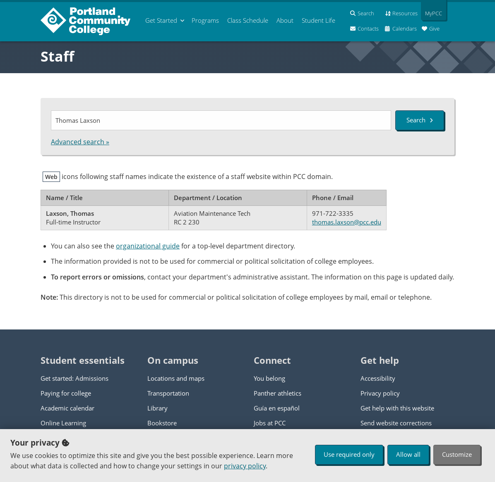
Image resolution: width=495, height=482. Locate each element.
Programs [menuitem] (205, 20)
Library (157, 408)
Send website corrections (396, 423)
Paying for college (66, 393)
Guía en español (277, 408)
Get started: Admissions (74, 378)
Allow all (408, 454)
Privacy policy (380, 393)
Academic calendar (67, 408)
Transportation (168, 393)
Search (419, 120)
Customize (457, 454)
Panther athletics (277, 393)
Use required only (349, 454)
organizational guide (148, 246)
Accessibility (377, 378)
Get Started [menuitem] (161, 20)
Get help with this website (397, 408)
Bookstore (162, 423)
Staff (57, 56)
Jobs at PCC (270, 423)
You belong (269, 378)
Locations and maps (175, 378)
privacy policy (245, 465)
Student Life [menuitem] (318, 20)
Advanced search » (80, 141)
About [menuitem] (284, 20)
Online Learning (63, 423)
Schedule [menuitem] (247, 20)
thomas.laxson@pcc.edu (346, 222)
